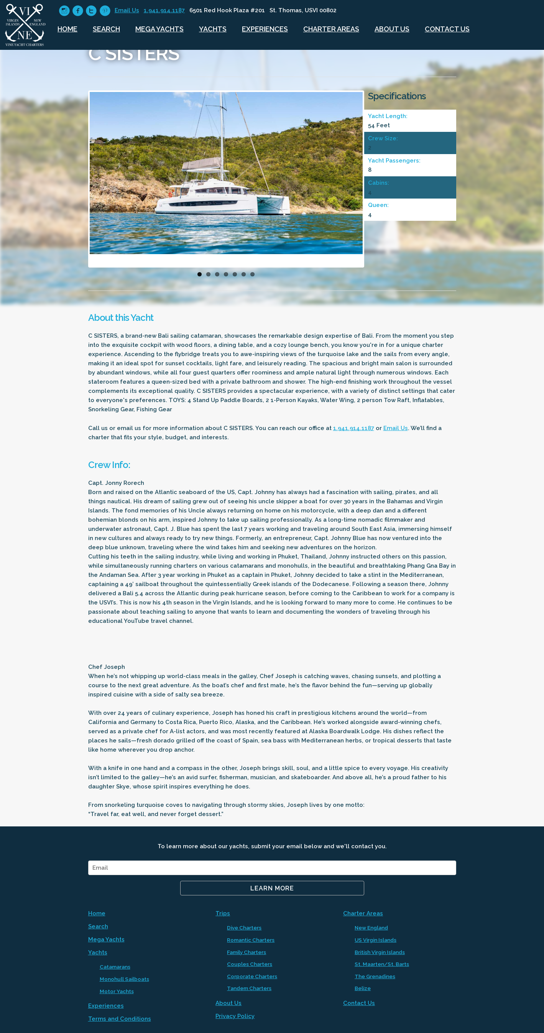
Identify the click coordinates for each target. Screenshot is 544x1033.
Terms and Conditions (119, 1018)
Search (106, 29)
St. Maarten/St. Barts (382, 964)
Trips (222, 913)
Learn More (272, 888)
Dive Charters (244, 928)
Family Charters (246, 952)
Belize (363, 988)
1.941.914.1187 (164, 10)
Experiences (265, 29)
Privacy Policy (235, 1016)
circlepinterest (105, 11)
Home (67, 29)
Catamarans (115, 967)
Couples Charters (249, 964)
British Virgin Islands (380, 952)
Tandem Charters (249, 988)
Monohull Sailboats (124, 979)
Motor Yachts (117, 991)
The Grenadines (375, 976)
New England (371, 928)
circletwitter (91, 11)
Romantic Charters (250, 940)
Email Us (127, 10)
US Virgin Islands (375, 940)
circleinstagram (64, 11)
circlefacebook (77, 11)
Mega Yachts (159, 29)
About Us (392, 29)
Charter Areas (331, 29)
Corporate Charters (252, 976)
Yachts (213, 29)
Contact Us (447, 29)
